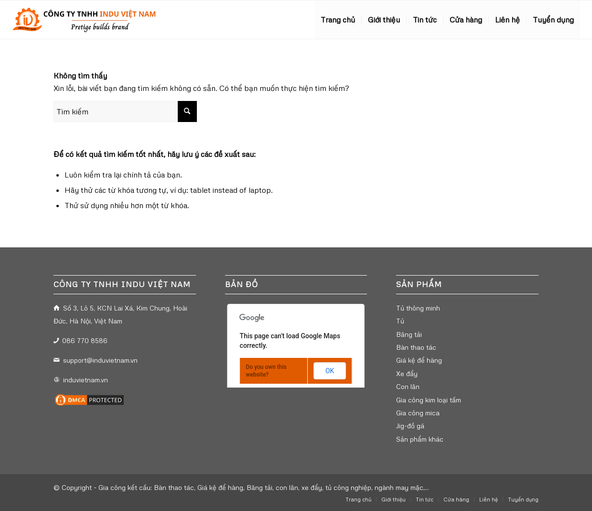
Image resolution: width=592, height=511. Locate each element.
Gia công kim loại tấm (428, 400)
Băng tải (409, 334)
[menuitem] (337, 19)
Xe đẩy (407, 373)
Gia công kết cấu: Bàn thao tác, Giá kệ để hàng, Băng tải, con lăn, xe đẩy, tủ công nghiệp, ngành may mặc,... (263, 487)
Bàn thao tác (416, 347)
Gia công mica (418, 413)
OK (329, 371)
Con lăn (408, 386)
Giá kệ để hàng (419, 360)
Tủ (400, 321)
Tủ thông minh (418, 308)
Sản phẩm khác (419, 439)
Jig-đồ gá (410, 426)
